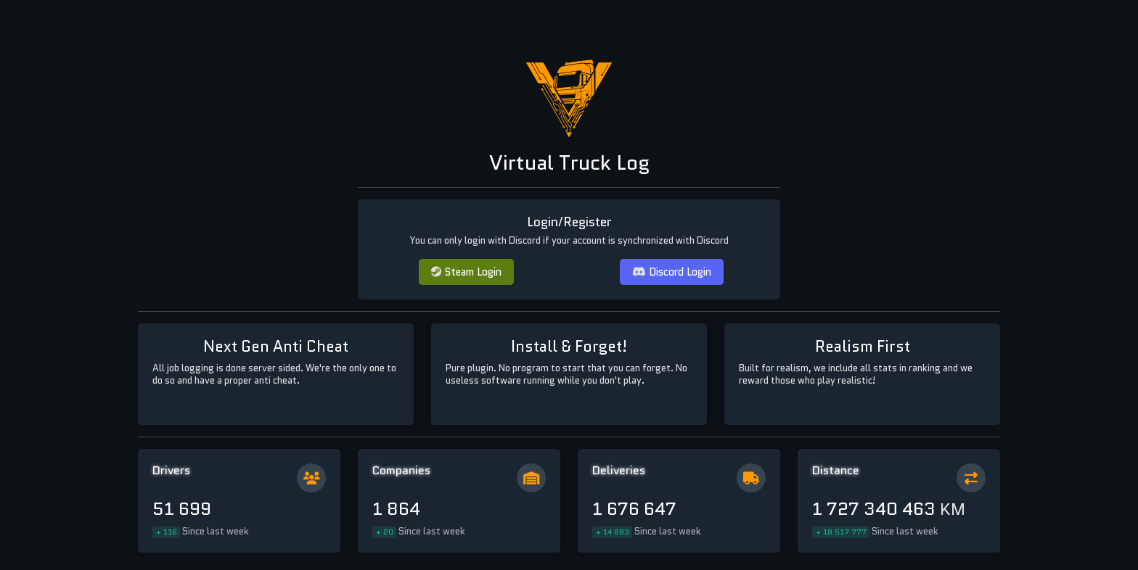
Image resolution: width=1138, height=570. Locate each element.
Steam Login (466, 271)
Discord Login (671, 271)
